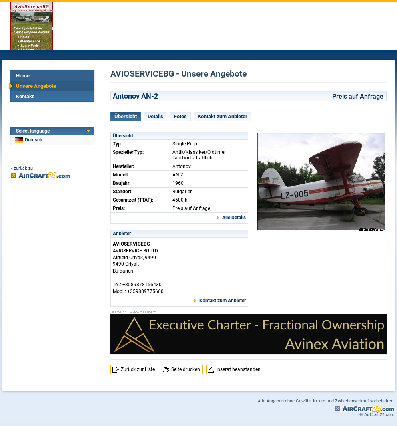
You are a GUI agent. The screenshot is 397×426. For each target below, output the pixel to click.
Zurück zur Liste (138, 369)
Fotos (180, 116)
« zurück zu (22, 168)
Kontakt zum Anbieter (222, 116)
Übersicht (125, 116)
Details (155, 116)
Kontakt (25, 96)
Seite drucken (185, 369)
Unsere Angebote (36, 86)
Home (23, 76)
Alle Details (234, 217)
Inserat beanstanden (238, 369)
